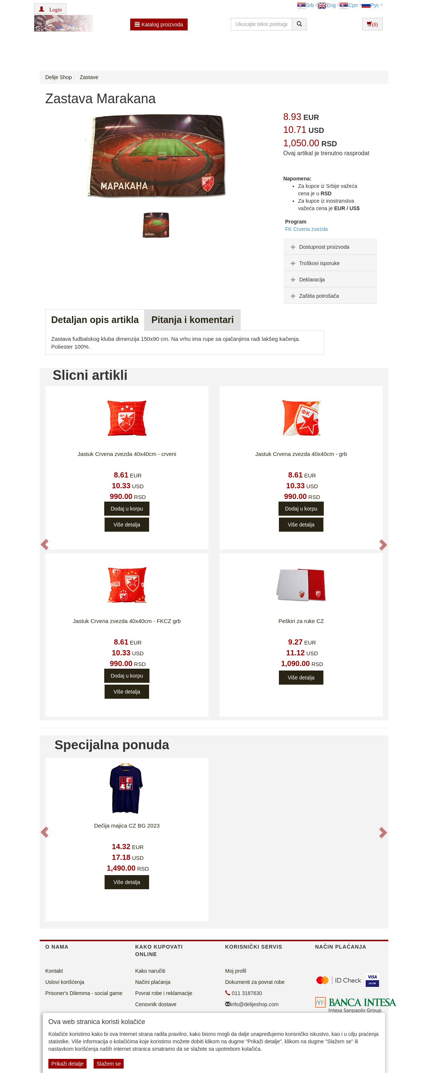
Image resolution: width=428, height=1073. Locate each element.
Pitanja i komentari (192, 319)
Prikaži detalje (67, 1064)
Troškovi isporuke (314, 263)
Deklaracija (307, 280)
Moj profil (235, 971)
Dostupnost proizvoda (319, 247)
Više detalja (126, 525)
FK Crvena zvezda (306, 229)
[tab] (330, 246)
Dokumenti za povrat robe (254, 982)
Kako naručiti (150, 971)
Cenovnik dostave (156, 1004)
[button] (50, 8)
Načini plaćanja (153, 982)
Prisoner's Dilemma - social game (83, 993)
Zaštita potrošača (314, 296)
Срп (348, 5)
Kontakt (54, 971)
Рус (370, 5)
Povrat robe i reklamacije (163, 993)
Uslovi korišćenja (64, 982)
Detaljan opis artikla (95, 319)
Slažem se (108, 1064)
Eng (326, 5)
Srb (305, 5)
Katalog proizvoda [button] (159, 24)
